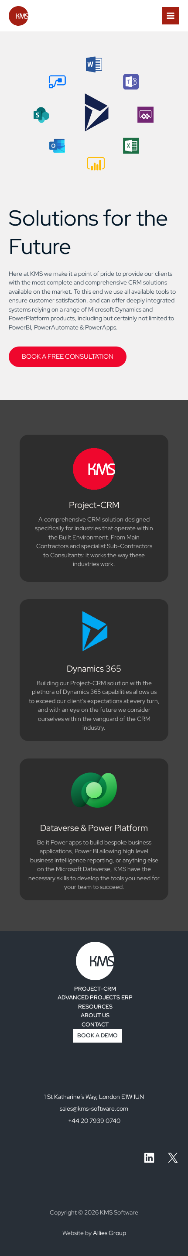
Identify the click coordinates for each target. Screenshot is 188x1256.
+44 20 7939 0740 (94, 1121)
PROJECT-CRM (95, 988)
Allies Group (109, 1233)
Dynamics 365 (94, 668)
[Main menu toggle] (171, 16)
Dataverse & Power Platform (94, 828)
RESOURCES (95, 1006)
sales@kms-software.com (94, 1108)
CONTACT (95, 1024)
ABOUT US (95, 1015)
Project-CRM (94, 505)
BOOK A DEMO (97, 1035)
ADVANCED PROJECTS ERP (95, 997)
